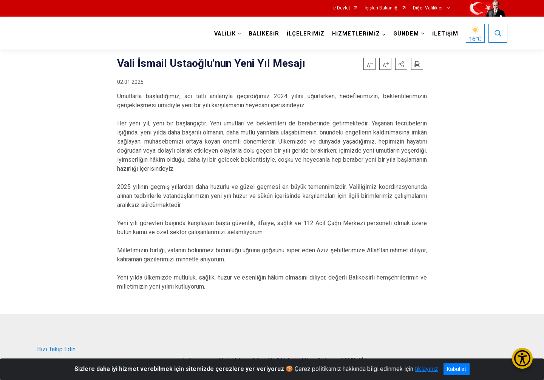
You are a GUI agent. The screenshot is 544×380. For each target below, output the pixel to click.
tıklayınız (426, 368)
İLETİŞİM (445, 34)
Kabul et (456, 369)
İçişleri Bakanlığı (382, 8)
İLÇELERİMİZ (306, 34)
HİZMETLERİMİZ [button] (356, 34)
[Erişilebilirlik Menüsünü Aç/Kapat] (522, 358)
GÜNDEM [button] (406, 34)
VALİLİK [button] (225, 34)
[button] (401, 64)
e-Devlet (341, 8)
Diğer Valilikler (428, 8)
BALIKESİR (264, 34)
